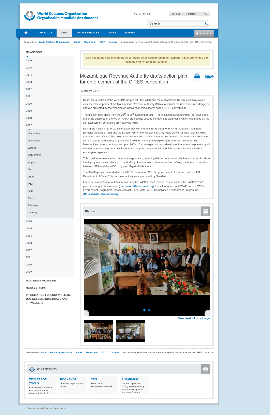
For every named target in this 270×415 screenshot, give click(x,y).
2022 (29, 89)
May (30, 183)
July (30, 169)
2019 (29, 110)
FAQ (205, 14)
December (34, 133)
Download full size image (194, 318)
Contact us (191, 14)
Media (77, 42)
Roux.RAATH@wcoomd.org (101, 194)
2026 (29, 60)
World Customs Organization (54, 42)
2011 (29, 257)
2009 (29, 271)
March (31, 198)
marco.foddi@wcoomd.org (136, 186)
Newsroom (89, 42)
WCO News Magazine (41, 280)
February (33, 205)
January (32, 212)
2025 (29, 67)
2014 (29, 235)
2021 (29, 96)
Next (209, 314)
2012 (29, 250)
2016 (29, 221)
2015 (29, 228)
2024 (29, 74)
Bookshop (68, 379)
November (34, 140)
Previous (87, 314)
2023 (29, 81)
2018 (29, 118)
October (113, 42)
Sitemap (176, 14)
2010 (29, 264)
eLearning (130, 379)
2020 (29, 103)
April (30, 191)
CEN (94, 379)
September (34, 154)
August (32, 162)
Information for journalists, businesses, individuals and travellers (48, 298)
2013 (29, 242)
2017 (102, 42)
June (31, 176)
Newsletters (36, 287)
